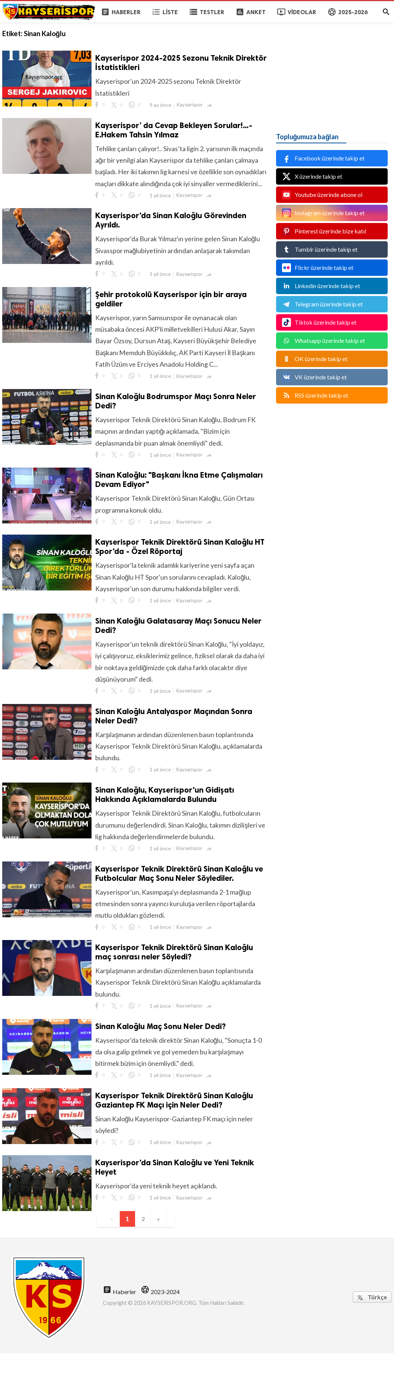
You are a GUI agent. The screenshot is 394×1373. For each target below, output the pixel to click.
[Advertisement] (332, 68)
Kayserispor (190, 105)
